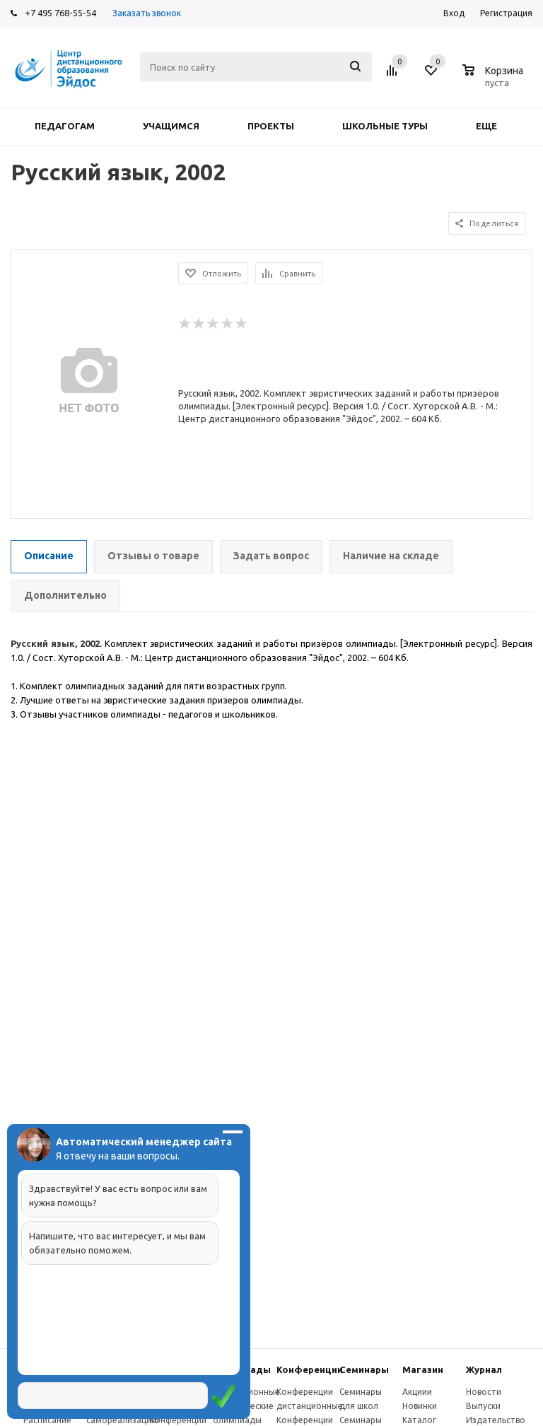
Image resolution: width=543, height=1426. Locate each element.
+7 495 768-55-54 (60, 13)
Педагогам (65, 126)
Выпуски (483, 1405)
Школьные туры (385, 126)
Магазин (422, 1369)
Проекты (270, 126)
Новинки (419, 1405)
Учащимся (171, 126)
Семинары (364, 1369)
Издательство (495, 1420)
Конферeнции (309, 1369)
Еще (493, 126)
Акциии (417, 1391)
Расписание (47, 1420)
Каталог (419, 1420)
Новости (483, 1391)
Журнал (484, 1369)
